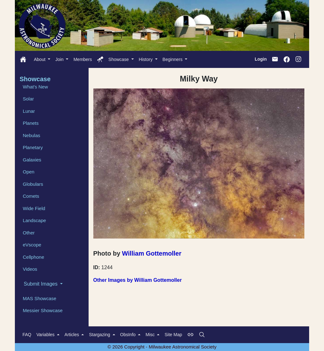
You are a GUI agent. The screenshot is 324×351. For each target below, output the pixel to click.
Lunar (29, 111)
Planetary (33, 147)
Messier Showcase (43, 310)
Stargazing (100, 334)
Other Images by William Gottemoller (137, 280)
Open (28, 171)
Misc (151, 334)
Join (60, 59)
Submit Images (41, 284)
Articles (72, 334)
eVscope (32, 244)
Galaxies (32, 159)
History (146, 59)
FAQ (26, 334)
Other (29, 232)
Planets (31, 123)
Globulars (33, 184)
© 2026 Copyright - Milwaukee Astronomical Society (162, 346)
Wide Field (34, 208)
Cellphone (33, 257)
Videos (30, 269)
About (40, 59)
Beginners (173, 59)
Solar (28, 98)
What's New (35, 86)
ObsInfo (128, 334)
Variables (46, 334)
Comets (31, 196)
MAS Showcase (39, 298)
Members (82, 59)
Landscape (34, 220)
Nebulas (31, 135)
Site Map (173, 334)
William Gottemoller (152, 253)
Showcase (119, 59)
